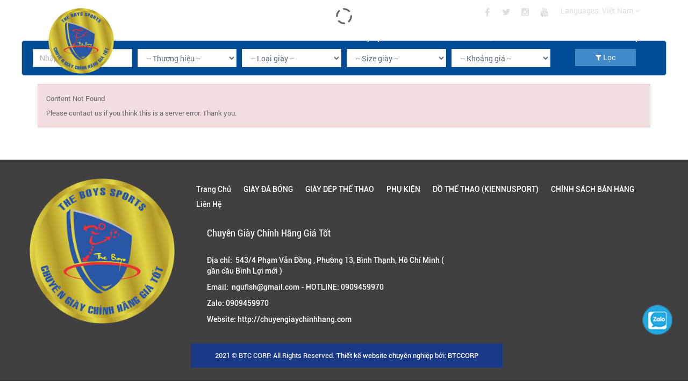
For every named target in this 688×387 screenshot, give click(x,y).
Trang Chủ (160, 36)
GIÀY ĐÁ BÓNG (225, 36)
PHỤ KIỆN (371, 36)
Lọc (605, 57)
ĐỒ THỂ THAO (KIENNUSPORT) (453, 36)
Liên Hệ (627, 36)
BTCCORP (463, 356)
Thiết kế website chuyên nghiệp (384, 356)
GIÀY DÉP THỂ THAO (301, 36)
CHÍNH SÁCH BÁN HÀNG (554, 36)
